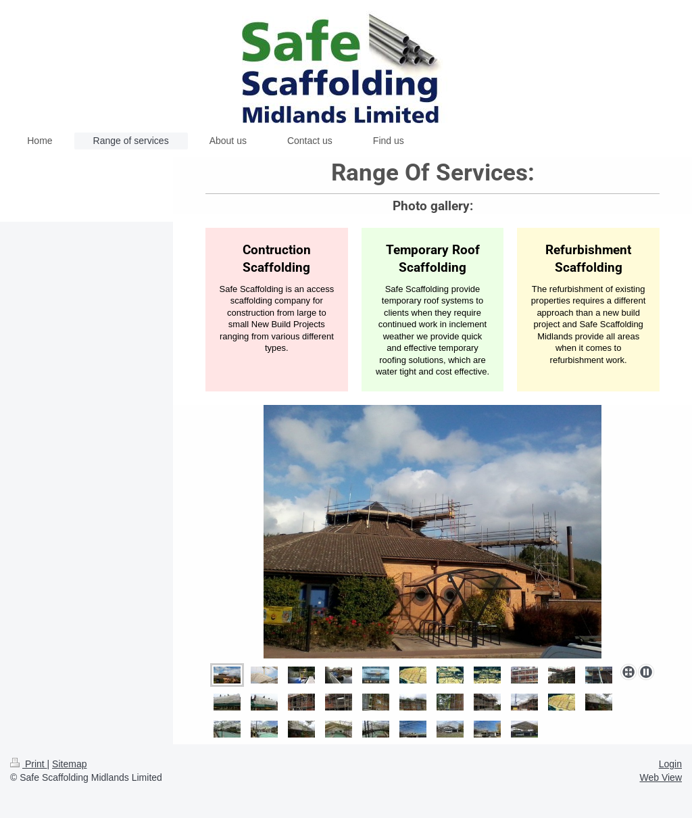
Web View (660, 777)
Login (670, 764)
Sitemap (69, 764)
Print (28, 764)
